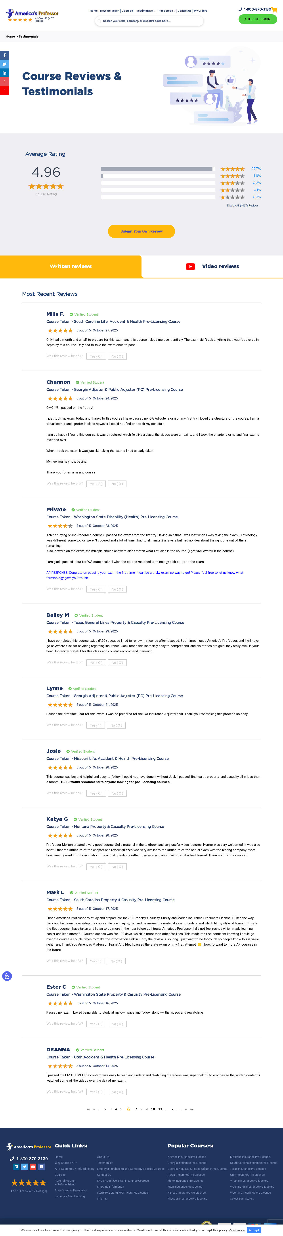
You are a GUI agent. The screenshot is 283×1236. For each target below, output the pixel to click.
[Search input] (149, 21)
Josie (53, 760)
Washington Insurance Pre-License (252, 1186)
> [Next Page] (186, 1118)
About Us (103, 1156)
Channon (58, 391)
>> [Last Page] (191, 1118)
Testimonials (144, 10)
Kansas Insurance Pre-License (187, 1192)
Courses (127, 10)
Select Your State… (242, 1198)
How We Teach (109, 10)
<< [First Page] (88, 1118)
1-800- (255, 9)
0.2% (257, 183)
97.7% (256, 168)
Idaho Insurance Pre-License (185, 1180)
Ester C (56, 996)
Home (94, 10)
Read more (237, 1230)
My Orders (200, 10)
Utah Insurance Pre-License (247, 1174)
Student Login (258, 19)
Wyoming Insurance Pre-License (250, 1192)
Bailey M (57, 624)
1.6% (257, 175)
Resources (166, 10)
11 (160, 1118)
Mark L (55, 901)
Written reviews (71, 271)
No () (117, 365)
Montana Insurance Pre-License (250, 1156)
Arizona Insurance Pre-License (187, 1156)
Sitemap (102, 1198)
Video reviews (212, 271)
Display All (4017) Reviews (242, 205)
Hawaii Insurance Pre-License (186, 1174)
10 (153, 1118)
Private (56, 518)
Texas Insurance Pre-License (248, 1168)
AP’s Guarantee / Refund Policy (74, 1168)
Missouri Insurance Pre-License (187, 1198)
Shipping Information (110, 1186)
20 (174, 1118)
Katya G (57, 828)
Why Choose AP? (66, 1162)
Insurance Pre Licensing (70, 1196)
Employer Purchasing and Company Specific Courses (130, 1168)
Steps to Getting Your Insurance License (122, 1192)
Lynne (54, 697)
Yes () (96, 365)
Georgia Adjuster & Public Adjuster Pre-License (197, 1168)
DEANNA (58, 1058)
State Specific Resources (71, 1190)
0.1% (257, 190)
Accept (254, 1230)
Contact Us (184, 10)
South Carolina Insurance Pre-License (253, 1162)
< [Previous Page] (94, 1118)
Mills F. (55, 323)
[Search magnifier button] (99, 21)
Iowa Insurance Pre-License (185, 1186)
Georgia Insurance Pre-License (187, 1162)
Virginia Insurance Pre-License (249, 1180)
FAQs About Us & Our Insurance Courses (123, 1180)
